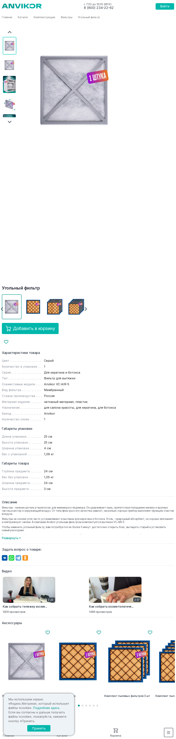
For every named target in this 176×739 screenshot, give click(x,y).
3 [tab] (86, 706)
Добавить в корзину (30, 328)
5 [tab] (94, 706)
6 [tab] (97, 706)
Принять (39, 728)
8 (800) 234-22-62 (99, 8)
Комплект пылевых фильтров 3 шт (127, 696)
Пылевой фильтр (64, 696)
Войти (165, 6)
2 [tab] (82, 706)
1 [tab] (79, 706)
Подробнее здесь (46, 708)
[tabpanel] (26, 664)
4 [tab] (90, 706)
